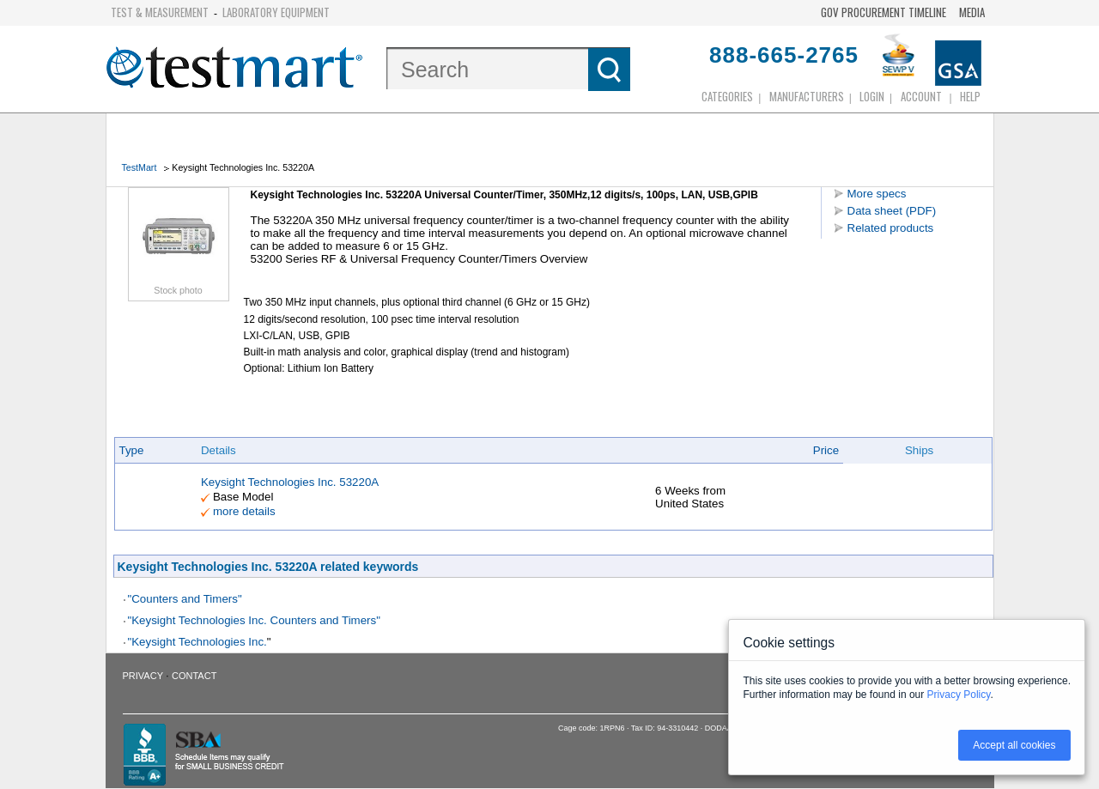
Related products (890, 228)
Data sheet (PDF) (892, 210)
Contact (194, 676)
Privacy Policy (959, 695)
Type (131, 450)
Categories (727, 96)
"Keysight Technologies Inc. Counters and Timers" (254, 620)
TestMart (139, 167)
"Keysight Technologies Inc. (197, 641)
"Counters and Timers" (185, 598)
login (871, 96)
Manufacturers (806, 96)
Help (970, 96)
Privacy (143, 676)
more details (244, 511)
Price (826, 450)
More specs (877, 193)
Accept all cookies (1014, 745)
